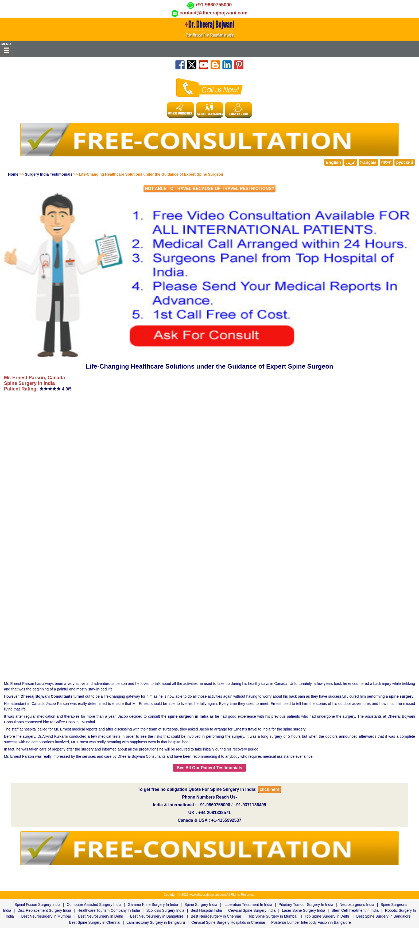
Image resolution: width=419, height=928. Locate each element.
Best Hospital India (206, 910)
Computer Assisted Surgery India (94, 904)
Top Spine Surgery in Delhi (327, 916)
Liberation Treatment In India (248, 904)
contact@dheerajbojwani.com (214, 12)
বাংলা (386, 162)
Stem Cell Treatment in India (355, 910)
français (368, 162)
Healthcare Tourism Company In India (108, 910)
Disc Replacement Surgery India (44, 910)
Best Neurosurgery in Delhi (100, 916)
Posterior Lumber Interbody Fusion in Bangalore (311, 922)
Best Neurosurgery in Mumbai (46, 916)
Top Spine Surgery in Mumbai (272, 916)
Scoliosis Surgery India (165, 910)
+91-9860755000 (213, 4)
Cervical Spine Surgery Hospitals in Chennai (228, 922)
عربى (350, 162)
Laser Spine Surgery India (303, 910)
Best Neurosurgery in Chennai (216, 916)
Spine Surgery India (200, 904)
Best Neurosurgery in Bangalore (156, 916)
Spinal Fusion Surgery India (37, 904)
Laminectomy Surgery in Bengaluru (156, 922)
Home (13, 174)
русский (404, 162)
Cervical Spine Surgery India (252, 910)
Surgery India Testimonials (48, 174)
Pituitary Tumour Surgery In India (305, 904)
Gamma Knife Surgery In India (153, 904)
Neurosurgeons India (357, 904)
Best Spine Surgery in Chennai (94, 922)
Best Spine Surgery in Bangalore (383, 916)
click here (270, 789)
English (333, 162)
